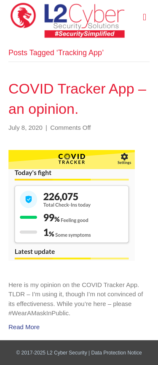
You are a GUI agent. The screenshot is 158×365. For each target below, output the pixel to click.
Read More (24, 326)
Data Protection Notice (116, 353)
